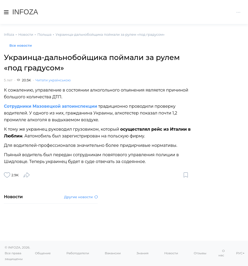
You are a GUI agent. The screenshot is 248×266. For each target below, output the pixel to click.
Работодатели (77, 253)
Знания (142, 253)
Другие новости (81, 197)
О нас (222, 253)
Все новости (20, 45)
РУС (239, 253)
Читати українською (53, 80)
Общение (43, 253)
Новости (171, 253)
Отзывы (200, 253)
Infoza (25, 12)
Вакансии (113, 253)
